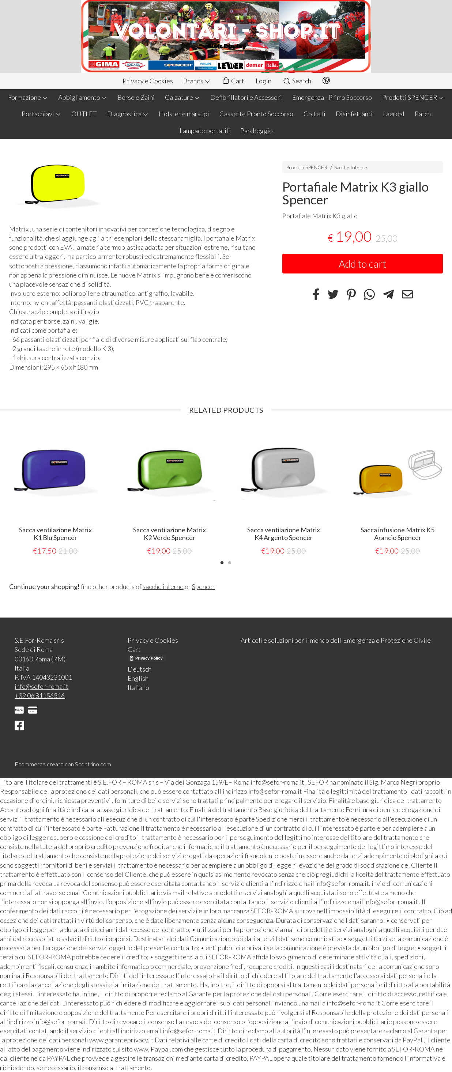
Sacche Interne (350, 167)
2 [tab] (229, 561)
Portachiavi (41, 114)
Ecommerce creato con (63, 763)
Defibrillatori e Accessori (246, 97)
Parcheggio (256, 131)
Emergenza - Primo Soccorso (332, 97)
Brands (196, 81)
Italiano (138, 687)
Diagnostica (127, 114)
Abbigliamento (82, 97)
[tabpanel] (55, 491)
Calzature (182, 97)
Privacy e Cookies (148, 81)
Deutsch (139, 669)
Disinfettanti (354, 114)
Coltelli (314, 114)
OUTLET (84, 114)
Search (297, 81)
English (138, 678)
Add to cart (363, 263)
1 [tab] (222, 561)
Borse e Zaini (136, 97)
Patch (423, 114)
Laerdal (393, 114)
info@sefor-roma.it (41, 686)
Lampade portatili (205, 131)
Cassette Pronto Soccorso (256, 114)
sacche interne (163, 586)
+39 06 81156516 (40, 695)
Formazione (28, 97)
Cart (233, 81)
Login (263, 81)
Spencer (203, 586)
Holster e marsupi (184, 114)
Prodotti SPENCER (413, 97)
